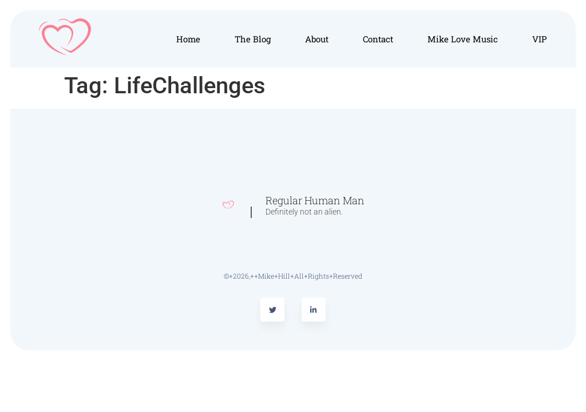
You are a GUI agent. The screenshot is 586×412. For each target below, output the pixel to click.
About (316, 39)
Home (188, 39)
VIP (539, 39)
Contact (378, 39)
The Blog (253, 39)
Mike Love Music (462, 39)
